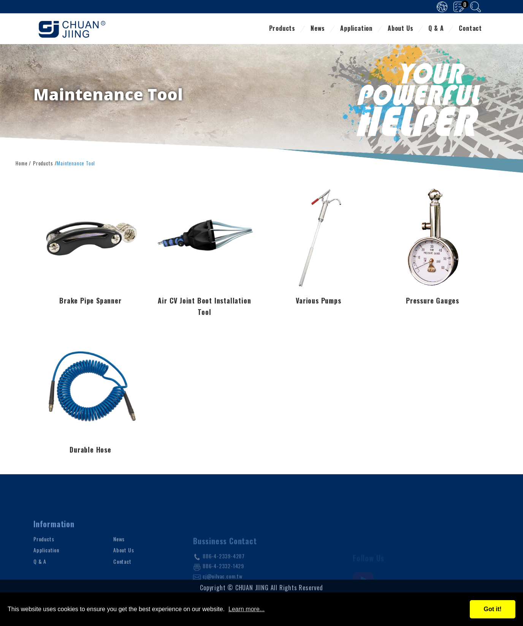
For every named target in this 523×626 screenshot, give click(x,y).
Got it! (492, 609)
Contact (470, 29)
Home (21, 162)
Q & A (436, 29)
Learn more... (246, 609)
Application (356, 29)
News (318, 29)
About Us (400, 29)
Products (282, 29)
